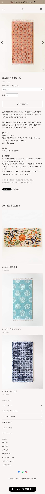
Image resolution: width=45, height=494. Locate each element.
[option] (22, 42)
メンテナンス (7, 433)
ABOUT (5, 446)
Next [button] (42, 42)
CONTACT (6, 454)
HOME (4, 442)
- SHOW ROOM (8, 461)
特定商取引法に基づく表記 (29, 478)
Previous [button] (2, 42)
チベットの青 (7, 428)
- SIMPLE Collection (10, 411)
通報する (17, 189)
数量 (4, 95)
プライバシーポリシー (14, 478)
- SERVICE (6, 465)
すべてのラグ (7, 405)
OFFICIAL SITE (8, 457)
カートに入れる (22, 104)
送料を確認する (26, 182)
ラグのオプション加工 (10, 86)
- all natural (6, 422)
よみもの (5, 450)
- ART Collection (8, 417)
